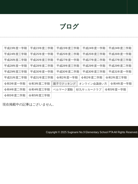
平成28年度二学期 (41, 65)
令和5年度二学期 (14, 95)
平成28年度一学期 (15, 65)
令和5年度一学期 (115, 89)
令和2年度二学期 (91, 77)
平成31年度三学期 (41, 77)
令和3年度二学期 (39, 83)
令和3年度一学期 (14, 83)
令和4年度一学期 (121, 83)
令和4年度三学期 (39, 89)
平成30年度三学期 (94, 71)
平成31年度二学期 (15, 77)
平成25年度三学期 (94, 53)
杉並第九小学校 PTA (69, 7)
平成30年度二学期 (67, 71)
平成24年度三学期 (15, 53)
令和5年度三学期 (39, 95)
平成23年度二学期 (41, 48)
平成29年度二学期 (120, 65)
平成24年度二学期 (120, 48)
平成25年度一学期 (41, 53)
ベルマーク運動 (63, 89)
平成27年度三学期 (120, 59)
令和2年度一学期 (67, 77)
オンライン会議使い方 (93, 83)
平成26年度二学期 (15, 59)
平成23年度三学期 (67, 48)
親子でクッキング (64, 83)
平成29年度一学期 (94, 65)
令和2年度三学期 (116, 77)
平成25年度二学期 (67, 53)
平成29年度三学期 (15, 71)
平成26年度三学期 (41, 59)
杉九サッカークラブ (88, 89)
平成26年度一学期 (120, 53)
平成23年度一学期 (15, 48)
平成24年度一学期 (94, 48)
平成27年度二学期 (94, 59)
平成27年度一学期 (67, 59)
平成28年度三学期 (67, 65)
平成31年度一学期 (120, 71)
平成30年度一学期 (41, 71)
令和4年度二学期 (14, 89)
